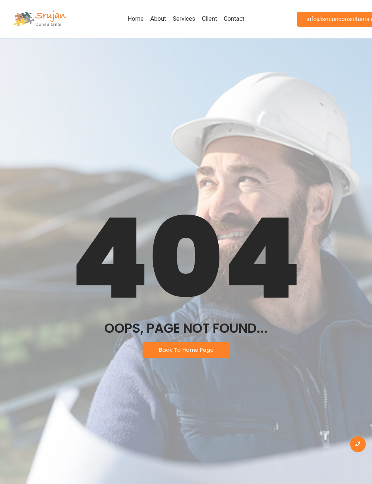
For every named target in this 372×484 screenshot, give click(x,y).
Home (136, 18)
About (158, 18)
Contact (233, 18)
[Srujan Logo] (39, 18)
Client (209, 18)
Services (184, 18)
